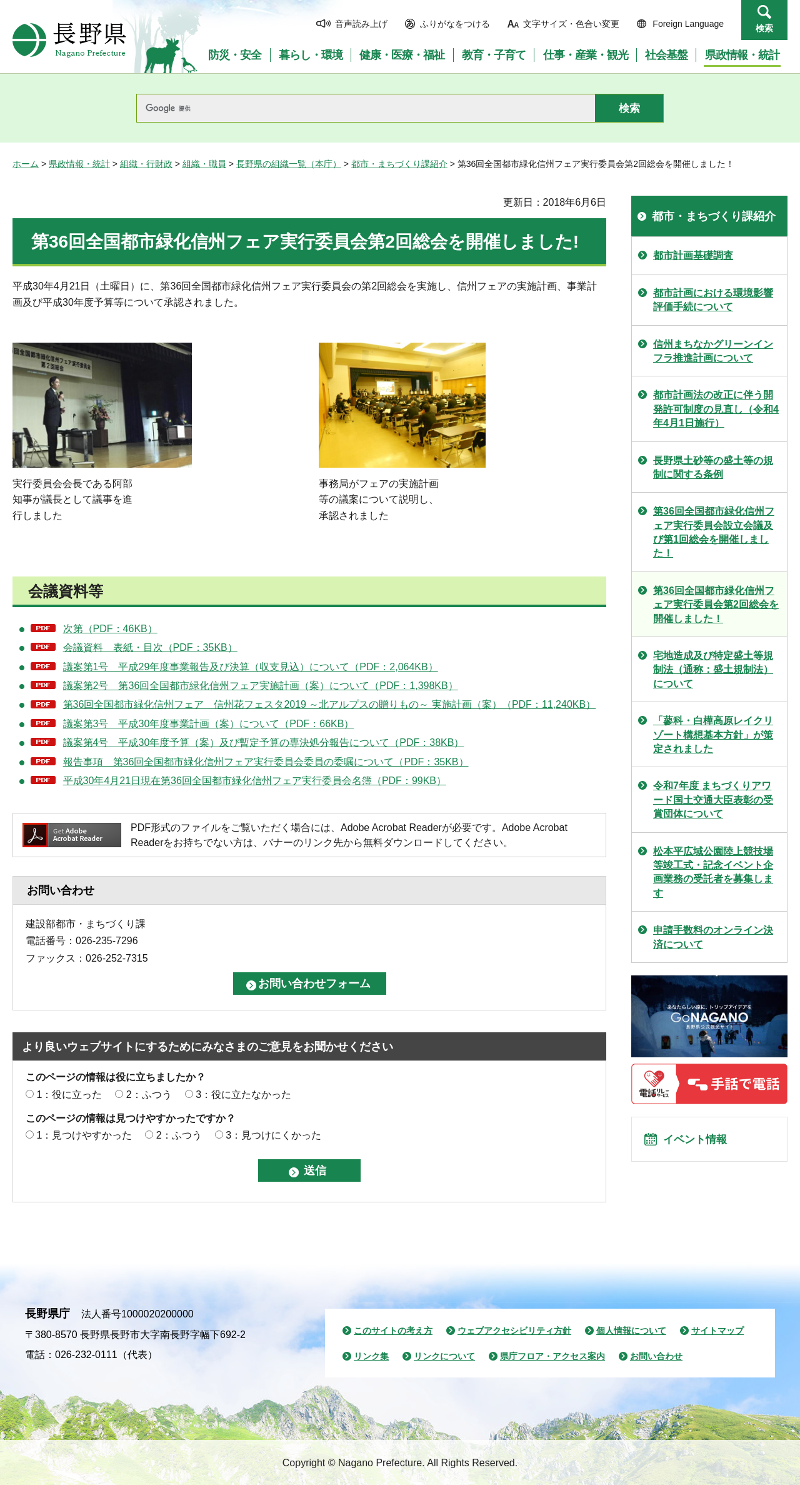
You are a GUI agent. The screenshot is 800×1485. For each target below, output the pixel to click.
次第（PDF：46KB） (110, 628)
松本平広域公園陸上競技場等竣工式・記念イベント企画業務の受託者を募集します (713, 872)
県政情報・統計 (79, 164)
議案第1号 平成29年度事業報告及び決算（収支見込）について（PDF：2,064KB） (250, 667)
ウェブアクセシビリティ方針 (514, 1331)
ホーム (25, 164)
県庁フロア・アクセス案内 (552, 1356)
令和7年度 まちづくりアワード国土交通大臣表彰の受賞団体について (713, 799)
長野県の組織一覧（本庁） (288, 164)
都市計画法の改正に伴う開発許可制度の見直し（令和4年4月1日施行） (716, 409)
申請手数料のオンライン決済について (713, 937)
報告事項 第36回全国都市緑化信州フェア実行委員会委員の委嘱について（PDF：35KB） (266, 762)
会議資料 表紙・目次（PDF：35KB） (150, 647)
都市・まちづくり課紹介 (399, 164)
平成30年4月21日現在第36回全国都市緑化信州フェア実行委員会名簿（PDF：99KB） (254, 780)
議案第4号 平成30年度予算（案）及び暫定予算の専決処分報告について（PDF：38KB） (263, 742)
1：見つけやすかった (84, 1135)
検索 (764, 28)
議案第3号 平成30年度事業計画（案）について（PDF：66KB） (208, 723)
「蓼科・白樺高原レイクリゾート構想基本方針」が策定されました (713, 734)
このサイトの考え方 (393, 1331)
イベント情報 (700, 1143)
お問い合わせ (656, 1356)
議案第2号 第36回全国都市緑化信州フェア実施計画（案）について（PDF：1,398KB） (260, 685)
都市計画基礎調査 (693, 255)
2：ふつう (149, 1094)
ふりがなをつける (455, 24)
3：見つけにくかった (273, 1135)
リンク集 (371, 1356)
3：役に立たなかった (243, 1094)
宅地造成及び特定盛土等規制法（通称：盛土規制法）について (713, 669)
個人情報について (631, 1331)
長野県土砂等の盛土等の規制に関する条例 (713, 467)
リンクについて (444, 1356)
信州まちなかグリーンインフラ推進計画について (713, 351)
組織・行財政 (146, 164)
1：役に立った (69, 1094)
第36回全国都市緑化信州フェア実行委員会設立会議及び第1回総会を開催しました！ (713, 532)
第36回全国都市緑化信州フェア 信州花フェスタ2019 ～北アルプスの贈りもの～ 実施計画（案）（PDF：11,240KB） (329, 704)
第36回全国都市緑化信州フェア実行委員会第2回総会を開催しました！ (716, 604)
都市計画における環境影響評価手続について (713, 300)
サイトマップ (717, 1331)
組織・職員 (204, 164)
